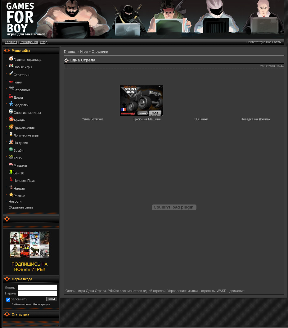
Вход (43, 42)
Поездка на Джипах (255, 119)
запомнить (19, 299)
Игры (84, 51)
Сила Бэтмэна (92, 119)
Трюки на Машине (147, 119)
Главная (11, 42)
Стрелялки (100, 51)
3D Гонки (201, 119)
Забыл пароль (21, 304)
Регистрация (29, 42)
